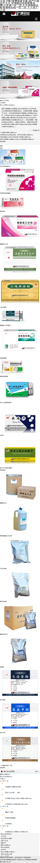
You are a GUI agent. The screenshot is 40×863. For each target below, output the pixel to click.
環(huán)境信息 (5, 847)
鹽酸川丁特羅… (7, 812)
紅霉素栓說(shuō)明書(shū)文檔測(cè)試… (14, 831)
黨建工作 (3, 843)
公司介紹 (3, 836)
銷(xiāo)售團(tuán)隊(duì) (8, 852)
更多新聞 (2, 141)
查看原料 (2, 767)
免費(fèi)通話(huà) (11, 132)
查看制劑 (2, 470)
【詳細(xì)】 (36, 130)
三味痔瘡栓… (6, 823)
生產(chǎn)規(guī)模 (6, 854)
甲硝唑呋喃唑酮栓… (8, 818)
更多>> (37, 771)
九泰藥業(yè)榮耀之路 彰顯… (11, 787)
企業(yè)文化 (4, 840)
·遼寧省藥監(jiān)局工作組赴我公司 (10, 137)
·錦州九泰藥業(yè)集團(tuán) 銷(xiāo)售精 (12, 139)
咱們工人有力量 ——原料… (10, 792)
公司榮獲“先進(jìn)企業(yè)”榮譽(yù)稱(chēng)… (16, 798)
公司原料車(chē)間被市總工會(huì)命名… (14, 804)
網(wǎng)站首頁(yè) (6, 834)
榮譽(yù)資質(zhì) (6, 845)
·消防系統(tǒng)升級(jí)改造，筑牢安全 (11, 135)
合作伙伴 (3, 849)
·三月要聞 (3, 132)
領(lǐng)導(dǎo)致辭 (6, 838)
